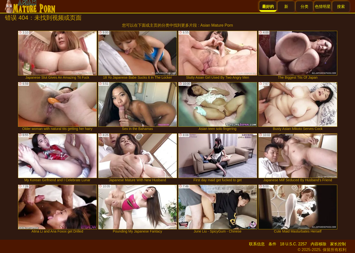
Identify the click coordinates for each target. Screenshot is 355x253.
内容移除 (318, 244)
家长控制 (338, 244)
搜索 (341, 6)
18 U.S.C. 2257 (293, 244)
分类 (304, 6)
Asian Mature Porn (216, 25)
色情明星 (323, 6)
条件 (272, 244)
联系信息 (257, 244)
